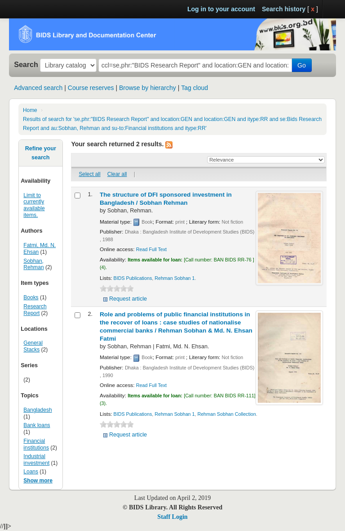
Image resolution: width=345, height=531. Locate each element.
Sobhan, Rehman (33, 264)
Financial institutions (36, 444)
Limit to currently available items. (33, 205)
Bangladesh (37, 410)
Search (26, 64)
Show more (38, 480)
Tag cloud (194, 87)
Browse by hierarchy (147, 87)
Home (30, 110)
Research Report (34, 309)
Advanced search (38, 87)
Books (30, 297)
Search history (283, 9)
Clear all (117, 174)
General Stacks (33, 346)
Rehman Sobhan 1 (175, 278)
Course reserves (91, 87)
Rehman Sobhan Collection (226, 414)
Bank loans (36, 425)
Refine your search (40, 153)
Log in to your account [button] (221, 9)
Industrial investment (36, 459)
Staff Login (172, 516)
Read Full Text (151, 249)
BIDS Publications (133, 278)
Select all (89, 174)
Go (301, 65)
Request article (128, 299)
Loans (30, 471)
